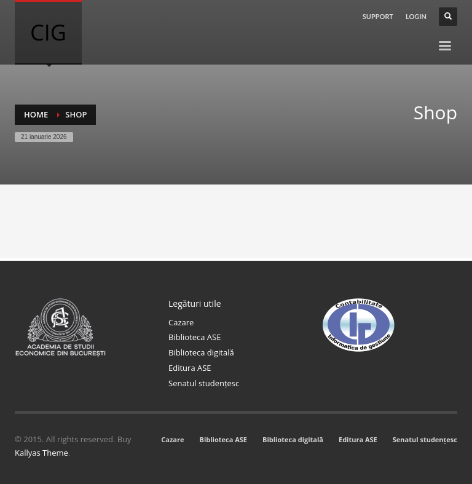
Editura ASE (189, 367)
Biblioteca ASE (194, 337)
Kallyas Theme (41, 452)
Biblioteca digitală (201, 352)
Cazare (181, 322)
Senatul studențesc (203, 383)
